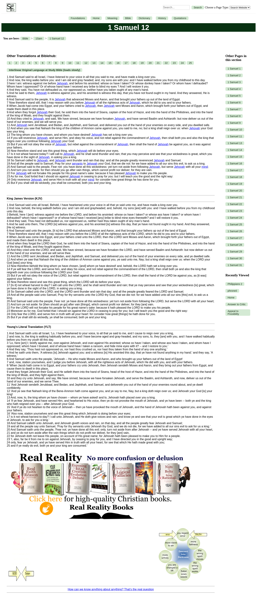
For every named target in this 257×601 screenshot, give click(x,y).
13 (93, 63)
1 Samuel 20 (235, 190)
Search (198, 7)
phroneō (232, 290)
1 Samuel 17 (235, 170)
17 (126, 63)
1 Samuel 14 (235, 150)
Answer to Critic (237, 304)
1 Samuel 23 (235, 210)
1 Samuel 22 (235, 204)
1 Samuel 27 (235, 238)
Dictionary (144, 18)
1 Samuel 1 (234, 68)
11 (77, 63)
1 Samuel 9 (234, 122)
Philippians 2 (235, 284)
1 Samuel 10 (235, 129)
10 (69, 63)
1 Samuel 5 (234, 95)
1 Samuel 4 (234, 89)
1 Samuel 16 (235, 163)
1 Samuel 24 (235, 217)
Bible (128, 18)
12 (85, 63)
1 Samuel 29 (235, 251)
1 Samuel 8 (234, 116)
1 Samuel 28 (235, 244)
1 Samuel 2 (234, 75)
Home (96, 18)
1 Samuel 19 (235, 183)
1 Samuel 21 (235, 197)
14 (101, 63)
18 (134, 63)
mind (204, 166)
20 (150, 63)
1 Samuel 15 (235, 156)
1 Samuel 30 (235, 258)
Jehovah (62, 83)
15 (110, 63)
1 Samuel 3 (234, 82)
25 (190, 63)
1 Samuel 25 (235, 224)
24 (182, 63)
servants (77, 163)
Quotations (180, 18)
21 (158, 63)
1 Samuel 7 (234, 109)
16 (118, 63)
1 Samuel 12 (57, 38)
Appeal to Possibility (233, 312)
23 (174, 63)
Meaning (112, 18)
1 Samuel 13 (235, 143)
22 (166, 63)
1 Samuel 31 (235, 265)
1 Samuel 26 (235, 231)
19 (142, 63)
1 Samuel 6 (234, 102)
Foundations (78, 18)
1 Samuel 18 (235, 177)
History (162, 18)
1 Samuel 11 (235, 136)
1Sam (39, 38)
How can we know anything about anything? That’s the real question (111, 589)
